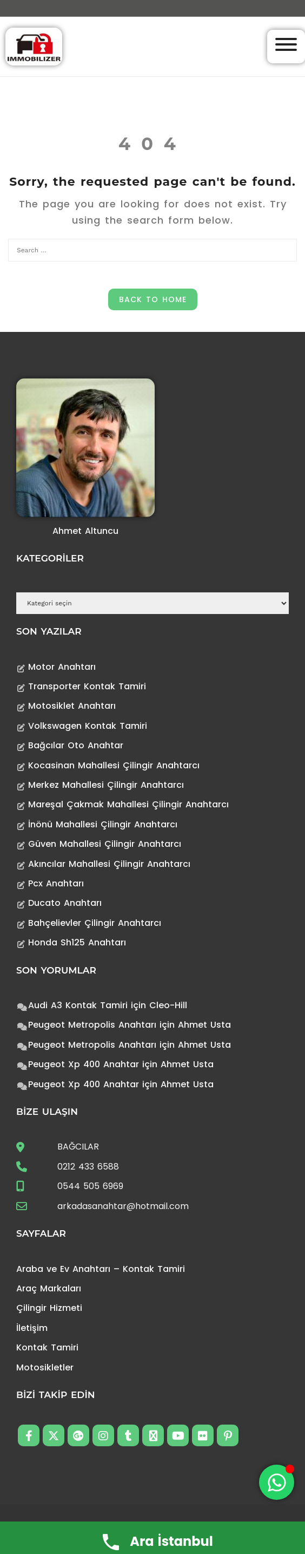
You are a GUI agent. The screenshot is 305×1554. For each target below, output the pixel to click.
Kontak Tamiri (47, 1347)
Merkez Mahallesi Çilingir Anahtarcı (106, 785)
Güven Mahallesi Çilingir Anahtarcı (104, 844)
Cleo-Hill (168, 1005)
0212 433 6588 (88, 1166)
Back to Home (153, 299)
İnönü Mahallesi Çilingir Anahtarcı (102, 824)
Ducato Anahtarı (65, 903)
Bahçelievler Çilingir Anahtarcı (94, 923)
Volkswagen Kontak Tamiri (87, 726)
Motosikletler (45, 1367)
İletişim (32, 1328)
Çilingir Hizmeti (49, 1308)
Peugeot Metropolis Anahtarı (92, 1024)
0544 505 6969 (90, 1186)
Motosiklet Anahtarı (72, 706)
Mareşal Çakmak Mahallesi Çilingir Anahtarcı (128, 804)
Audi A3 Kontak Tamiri (78, 1005)
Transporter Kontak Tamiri (87, 686)
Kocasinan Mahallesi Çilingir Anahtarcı (114, 765)
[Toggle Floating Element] (276, 1482)
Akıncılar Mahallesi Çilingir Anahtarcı (109, 864)
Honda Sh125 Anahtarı (77, 942)
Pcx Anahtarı (56, 883)
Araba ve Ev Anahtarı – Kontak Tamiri (100, 1269)
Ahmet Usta (204, 1024)
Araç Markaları (48, 1288)
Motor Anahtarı (62, 667)
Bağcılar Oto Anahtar (75, 745)
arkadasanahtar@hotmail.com (123, 1206)
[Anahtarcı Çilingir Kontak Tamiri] (33, 46)
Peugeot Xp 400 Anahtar (83, 1064)
